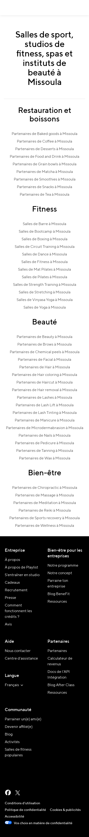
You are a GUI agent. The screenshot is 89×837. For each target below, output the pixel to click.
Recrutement (16, 590)
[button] (82, 7)
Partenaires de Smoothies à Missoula (44, 179)
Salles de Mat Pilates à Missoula (44, 270)
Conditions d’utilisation (22, 803)
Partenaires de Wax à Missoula (44, 458)
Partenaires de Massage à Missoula (44, 495)
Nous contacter (18, 651)
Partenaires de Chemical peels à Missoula (45, 352)
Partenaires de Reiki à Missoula (45, 511)
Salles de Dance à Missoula (44, 254)
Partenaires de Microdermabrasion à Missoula (44, 428)
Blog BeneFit (58, 594)
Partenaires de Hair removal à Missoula (44, 390)
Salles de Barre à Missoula (44, 224)
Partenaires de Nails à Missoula (44, 436)
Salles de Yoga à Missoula (44, 308)
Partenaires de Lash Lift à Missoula (45, 405)
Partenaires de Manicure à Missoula (45, 420)
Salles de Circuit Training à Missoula (45, 247)
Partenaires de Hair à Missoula (44, 367)
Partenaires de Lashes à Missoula (44, 398)
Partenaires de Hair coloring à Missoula (44, 375)
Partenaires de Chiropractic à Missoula (44, 488)
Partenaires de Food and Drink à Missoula (44, 157)
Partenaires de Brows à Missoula (44, 345)
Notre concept (59, 573)
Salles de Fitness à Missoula (44, 262)
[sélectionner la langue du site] (15, 685)
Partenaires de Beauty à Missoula (44, 337)
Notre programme (62, 566)
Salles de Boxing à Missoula (44, 239)
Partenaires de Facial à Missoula (44, 360)
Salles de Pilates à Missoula (44, 277)
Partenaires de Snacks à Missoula (44, 187)
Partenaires (57, 651)
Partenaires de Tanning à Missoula (44, 451)
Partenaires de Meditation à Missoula (44, 503)
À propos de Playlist (21, 567)
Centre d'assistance (21, 659)
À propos (12, 560)
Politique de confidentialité (25, 810)
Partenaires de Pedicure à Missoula (44, 443)
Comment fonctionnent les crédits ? (18, 611)
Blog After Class (61, 685)
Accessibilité (14, 816)
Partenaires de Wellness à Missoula (44, 526)
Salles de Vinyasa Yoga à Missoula (45, 300)
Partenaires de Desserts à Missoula (44, 149)
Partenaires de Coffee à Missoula (44, 141)
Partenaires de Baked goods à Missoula (44, 134)
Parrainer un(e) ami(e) (23, 719)
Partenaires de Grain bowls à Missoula (44, 164)
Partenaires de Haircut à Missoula (44, 382)
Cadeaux (12, 583)
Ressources (57, 602)
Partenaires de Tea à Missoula (44, 195)
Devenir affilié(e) (19, 727)
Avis (8, 624)
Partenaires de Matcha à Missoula (44, 172)
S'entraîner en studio (22, 575)
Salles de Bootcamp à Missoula (44, 232)
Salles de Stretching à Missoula (44, 292)
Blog (9, 734)
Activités (12, 742)
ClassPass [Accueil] (9, 7)
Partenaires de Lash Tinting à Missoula (45, 413)
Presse (10, 598)
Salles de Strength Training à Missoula (44, 285)
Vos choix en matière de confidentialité (38, 823)
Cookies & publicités (65, 810)
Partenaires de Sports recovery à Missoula (44, 518)
